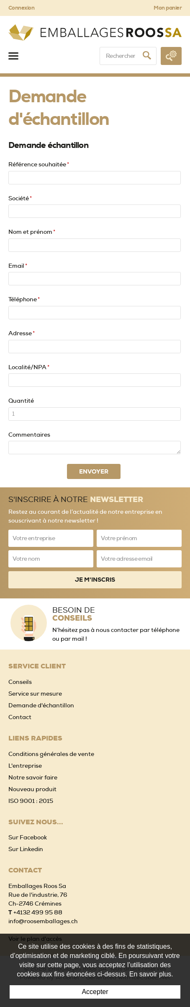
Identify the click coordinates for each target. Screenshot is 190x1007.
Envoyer (93, 471)
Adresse (21, 333)
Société (20, 198)
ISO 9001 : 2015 (30, 801)
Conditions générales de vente (51, 754)
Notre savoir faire (32, 777)
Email (17, 265)
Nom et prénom (31, 232)
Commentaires (29, 434)
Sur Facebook (27, 837)
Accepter (95, 991)
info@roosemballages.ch (42, 921)
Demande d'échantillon (41, 705)
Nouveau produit (32, 789)
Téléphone (24, 299)
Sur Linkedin (25, 849)
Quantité (21, 400)
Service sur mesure (35, 693)
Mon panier (168, 7)
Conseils (20, 682)
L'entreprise (25, 765)
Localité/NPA (28, 367)
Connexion (21, 7)
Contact (19, 717)
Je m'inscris (95, 579)
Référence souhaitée (38, 164)
